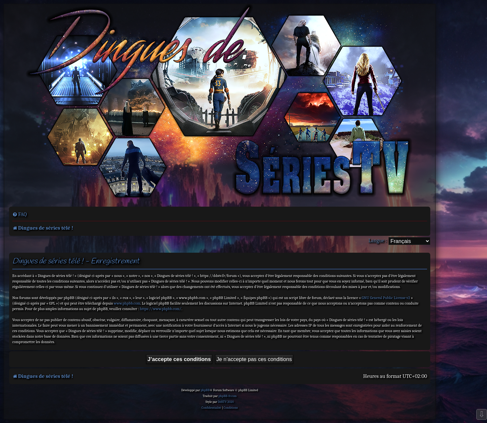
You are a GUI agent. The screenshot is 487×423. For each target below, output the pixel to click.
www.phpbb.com (127, 303)
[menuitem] (19, 214)
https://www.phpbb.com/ (160, 309)
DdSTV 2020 (226, 402)
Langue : (377, 240)
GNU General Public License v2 (386, 298)
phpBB (205, 390)
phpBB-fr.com (227, 396)
